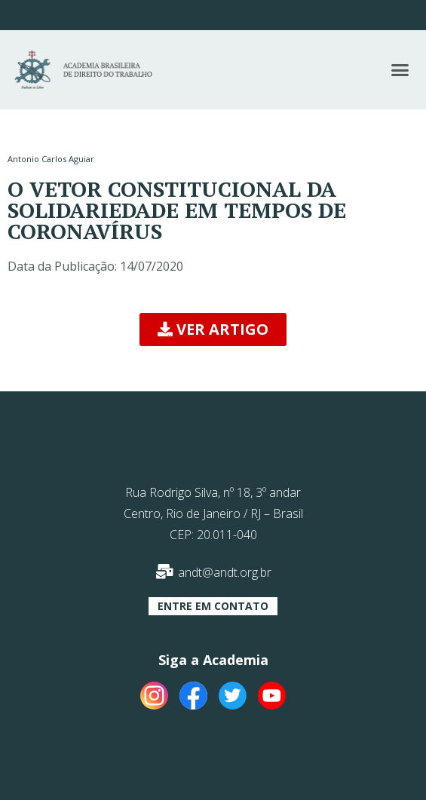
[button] (399, 70)
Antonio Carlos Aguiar (51, 158)
